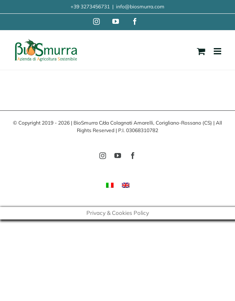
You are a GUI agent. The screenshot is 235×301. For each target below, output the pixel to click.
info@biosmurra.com (140, 6)
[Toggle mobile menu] (218, 51)
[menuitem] (110, 184)
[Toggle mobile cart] (201, 51)
